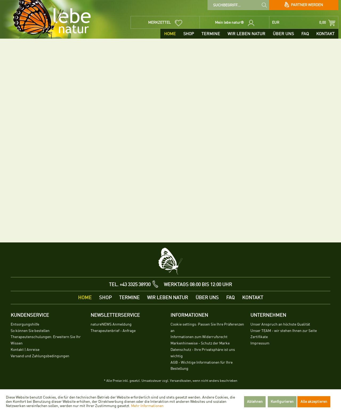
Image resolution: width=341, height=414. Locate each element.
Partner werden (304, 5)
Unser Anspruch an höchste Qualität (280, 324)
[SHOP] (189, 34)
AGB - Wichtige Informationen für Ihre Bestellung (201, 365)
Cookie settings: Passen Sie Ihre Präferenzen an (207, 327)
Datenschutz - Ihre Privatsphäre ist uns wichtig (202, 353)
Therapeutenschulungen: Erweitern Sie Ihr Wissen (46, 340)
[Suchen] (264, 5)
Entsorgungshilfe (25, 324)
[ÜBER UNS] (283, 34)
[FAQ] (305, 34)
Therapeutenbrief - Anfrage (113, 331)
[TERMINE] (211, 34)
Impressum (259, 343)
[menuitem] (238, 5)
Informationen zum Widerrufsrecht (199, 337)
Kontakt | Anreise (25, 350)
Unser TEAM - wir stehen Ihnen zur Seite (283, 331)
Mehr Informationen (147, 406)
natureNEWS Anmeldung (111, 324)
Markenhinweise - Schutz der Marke (200, 343)
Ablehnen (255, 402)
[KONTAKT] (325, 34)
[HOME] (170, 34)
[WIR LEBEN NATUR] (246, 34)
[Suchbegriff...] (238, 5)
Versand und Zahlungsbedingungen (40, 356)
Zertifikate (259, 337)
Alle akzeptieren (314, 402)
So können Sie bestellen (30, 331)
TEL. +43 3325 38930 (130, 284)
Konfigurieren (282, 402)
